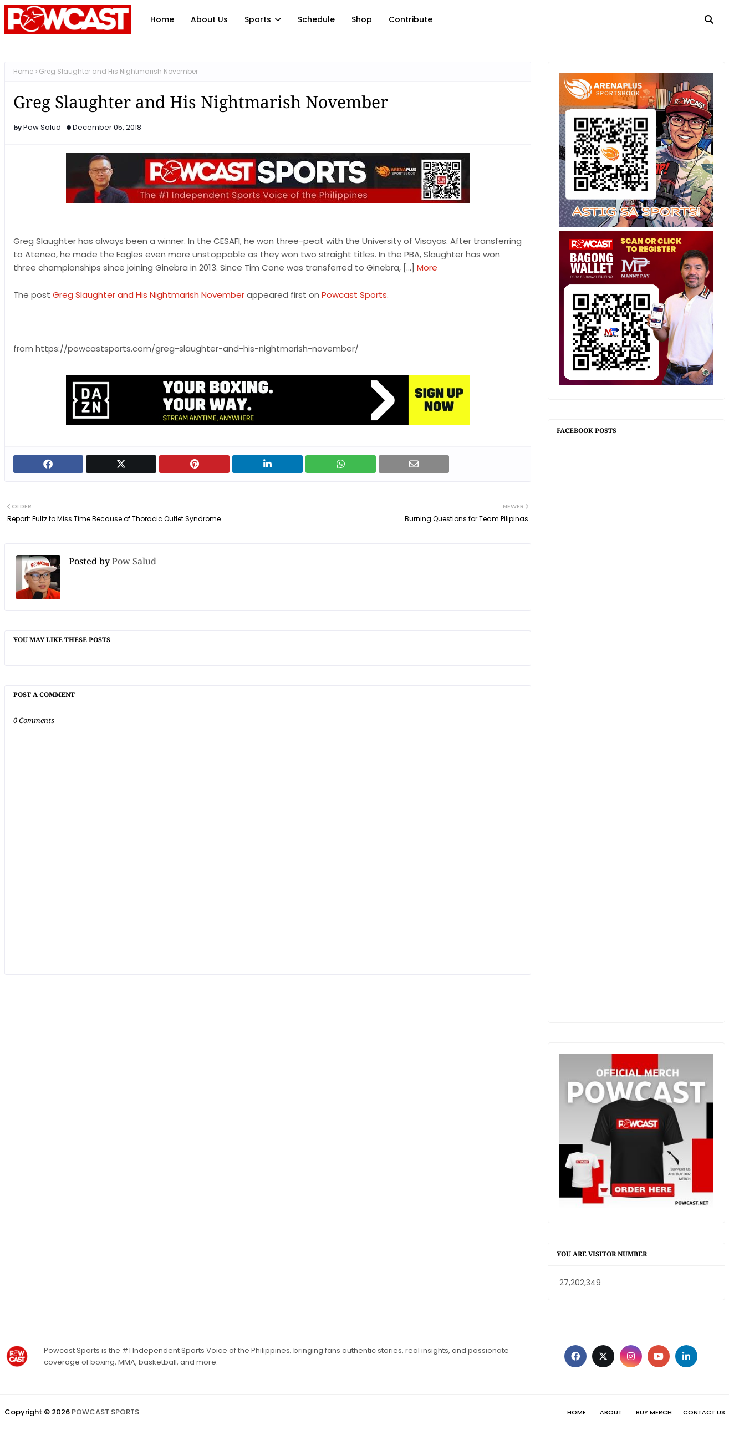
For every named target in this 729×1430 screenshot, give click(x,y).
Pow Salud (42, 127)
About (611, 1412)
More (427, 267)
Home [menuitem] (162, 19)
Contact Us (704, 1412)
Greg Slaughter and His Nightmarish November (148, 295)
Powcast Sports (354, 295)
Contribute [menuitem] (410, 19)
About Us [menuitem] (209, 19)
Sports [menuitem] (257, 19)
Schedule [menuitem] (316, 19)
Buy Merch (654, 1412)
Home (23, 71)
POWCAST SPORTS (105, 1412)
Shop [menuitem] (361, 19)
